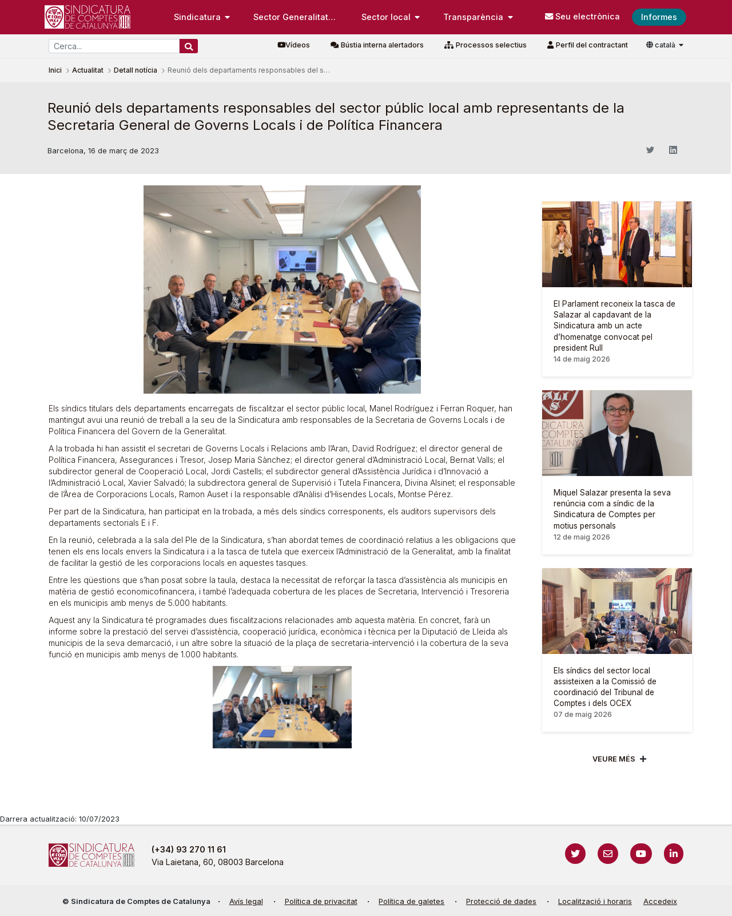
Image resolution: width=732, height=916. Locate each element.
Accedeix (660, 901)
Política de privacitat (321, 901)
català (661, 45)
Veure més (613, 759)
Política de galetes (411, 901)
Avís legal (246, 901)
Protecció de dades (501, 901)
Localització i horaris (595, 901)
